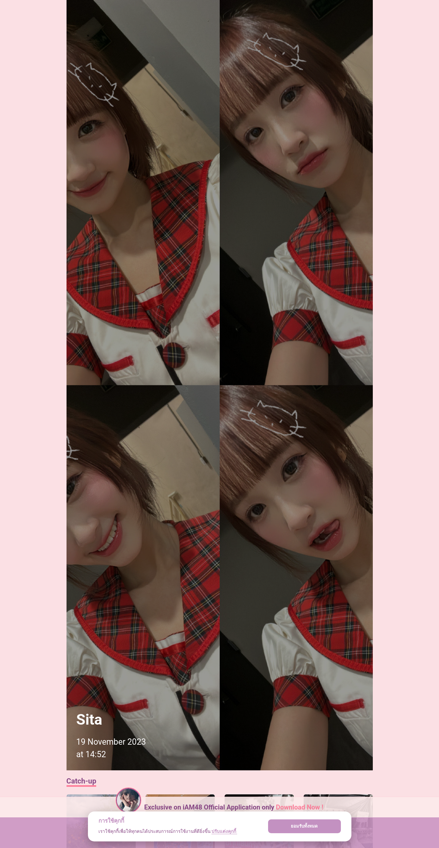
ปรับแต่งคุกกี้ (224, 831)
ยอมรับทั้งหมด (304, 826)
